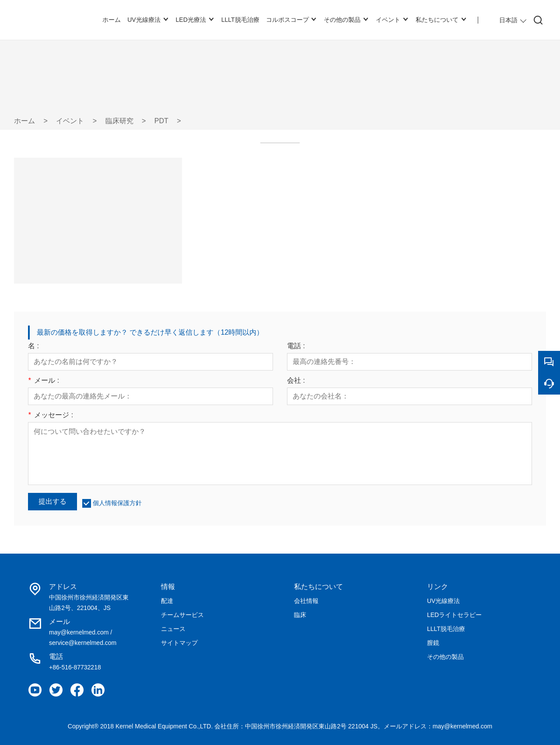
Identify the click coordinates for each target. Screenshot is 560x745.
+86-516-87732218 (75, 667)
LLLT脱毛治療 (446, 628)
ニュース (173, 628)
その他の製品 (445, 656)
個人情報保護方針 (117, 502)
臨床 (300, 614)
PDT (161, 121)
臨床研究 (119, 121)
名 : (33, 346)
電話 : (296, 346)
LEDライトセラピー (454, 614)
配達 (167, 600)
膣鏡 (433, 642)
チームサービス (182, 614)
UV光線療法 (443, 600)
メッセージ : (50, 415)
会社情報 (306, 600)
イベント (70, 121)
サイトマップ (179, 642)
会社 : (296, 380)
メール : (43, 380)
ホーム (24, 121)
